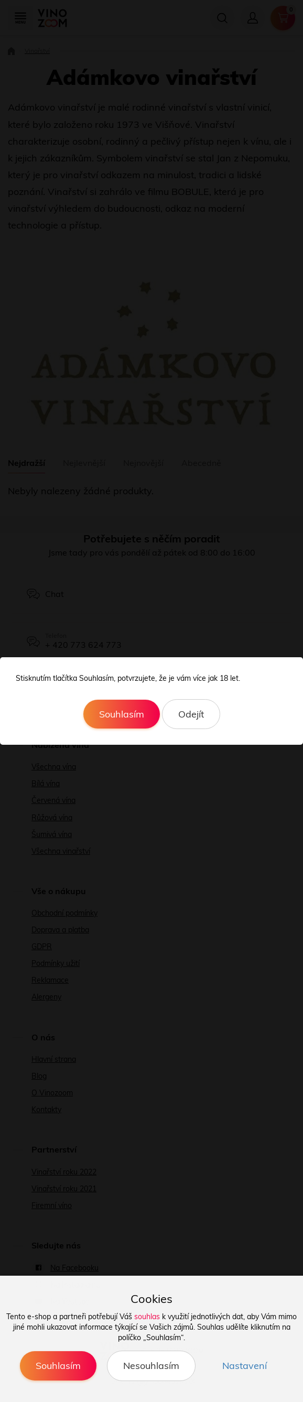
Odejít (191, 714)
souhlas (147, 1316)
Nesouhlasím (151, 1366)
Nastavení (244, 1366)
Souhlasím (121, 714)
